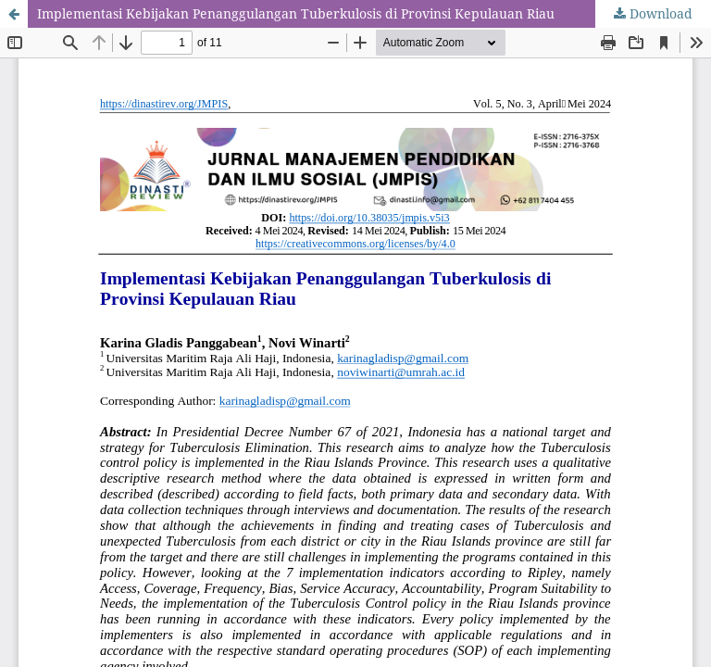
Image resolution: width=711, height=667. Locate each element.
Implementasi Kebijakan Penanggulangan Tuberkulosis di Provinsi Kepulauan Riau (296, 13)
